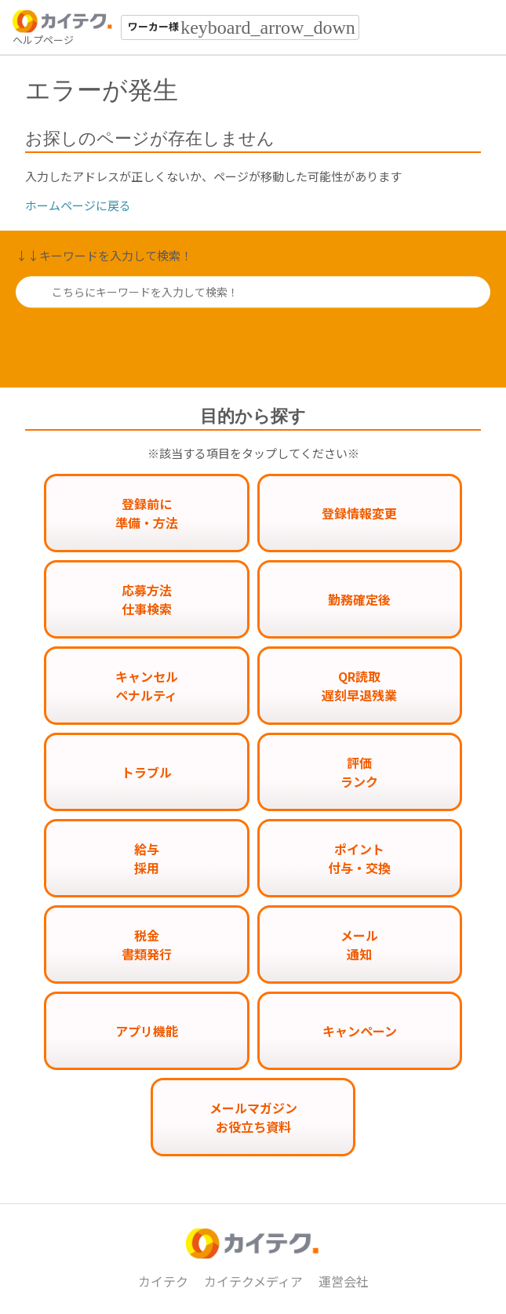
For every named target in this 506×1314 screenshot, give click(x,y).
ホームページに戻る (78, 205)
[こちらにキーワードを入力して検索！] (253, 292)
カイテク (163, 1281)
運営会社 (344, 1281)
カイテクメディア (253, 1281)
